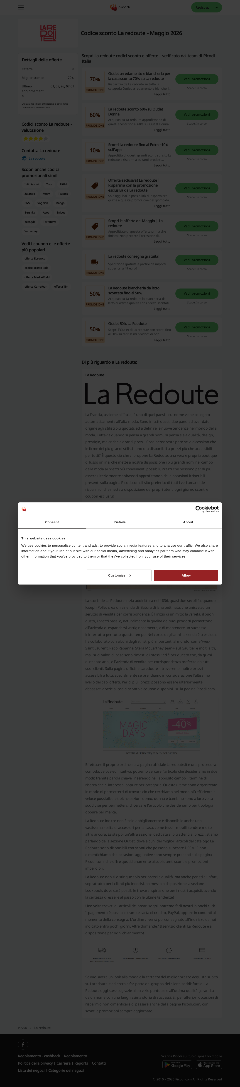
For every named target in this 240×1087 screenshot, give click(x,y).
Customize (119, 575)
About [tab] (188, 522)
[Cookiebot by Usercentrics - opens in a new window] (199, 509)
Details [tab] (120, 522)
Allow (186, 575)
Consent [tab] (52, 522)
